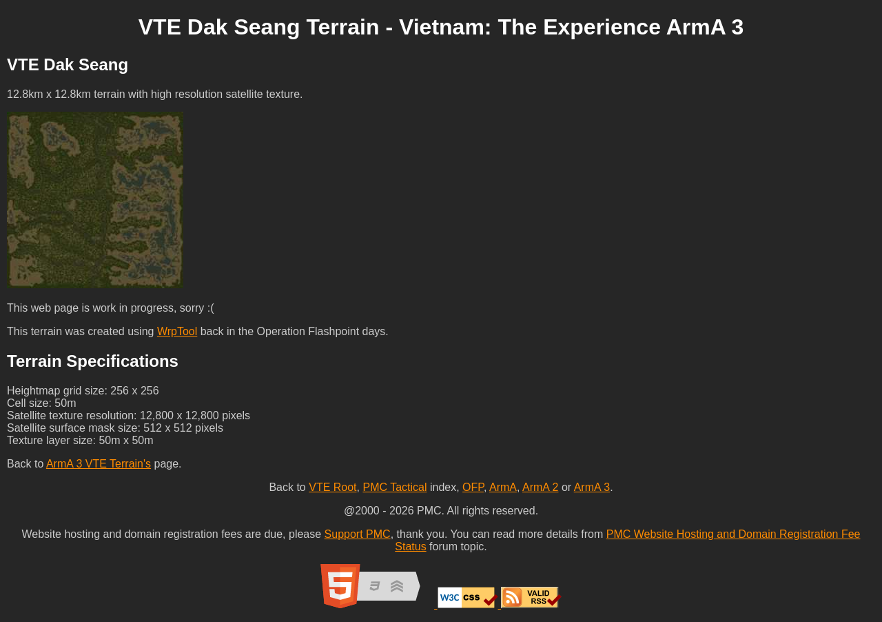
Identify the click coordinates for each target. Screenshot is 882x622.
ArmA (503, 487)
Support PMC (358, 534)
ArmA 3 (592, 487)
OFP (473, 487)
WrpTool (177, 331)
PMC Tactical (394, 487)
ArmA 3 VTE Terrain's (98, 464)
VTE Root (332, 487)
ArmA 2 (540, 487)
